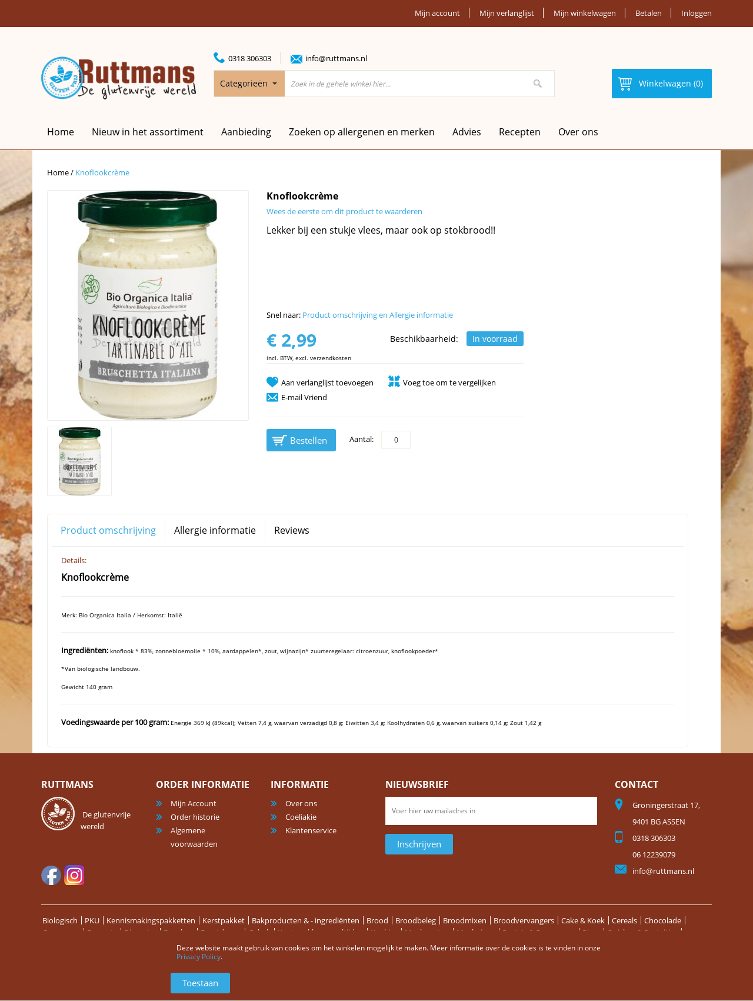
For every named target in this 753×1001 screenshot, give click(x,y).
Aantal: (361, 439)
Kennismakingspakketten (150, 920)
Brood (377, 920)
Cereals (624, 920)
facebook (51, 875)
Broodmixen (465, 920)
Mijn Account (193, 803)
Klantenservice (310, 830)
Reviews (291, 530)
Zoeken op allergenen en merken (362, 131)
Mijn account (437, 13)
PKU (92, 920)
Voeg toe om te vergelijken (449, 382)
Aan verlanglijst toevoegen (327, 382)
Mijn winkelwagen (585, 13)
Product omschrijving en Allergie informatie (377, 315)
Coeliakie (300, 817)
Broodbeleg (415, 920)
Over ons (578, 131)
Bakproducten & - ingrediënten (305, 920)
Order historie (195, 817)
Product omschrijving (108, 530)
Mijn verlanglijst (506, 13)
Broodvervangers (524, 920)
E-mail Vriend (304, 397)
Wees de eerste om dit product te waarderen (344, 211)
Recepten (520, 131)
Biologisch (60, 920)
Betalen (648, 13)
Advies (466, 131)
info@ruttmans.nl (336, 58)
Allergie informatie (215, 530)
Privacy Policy (198, 957)
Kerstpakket (223, 920)
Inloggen (696, 13)
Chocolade (662, 920)
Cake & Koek (583, 920)
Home (58, 172)
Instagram (74, 875)
